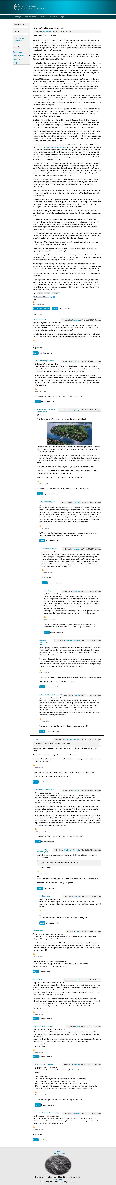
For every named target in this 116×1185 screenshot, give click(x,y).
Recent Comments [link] (18, 55)
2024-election (56, 293)
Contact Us (43, 16)
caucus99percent (28, 6)
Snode (78, 980)
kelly (78, 1027)
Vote (34, 299)
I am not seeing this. (40, 739)
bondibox (46, 32)
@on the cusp (47, 552)
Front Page (17, 16)
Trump (40, 293)
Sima (78, 931)
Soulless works (44, 896)
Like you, (47, 591)
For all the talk (38, 979)
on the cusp (75, 502)
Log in (62, 16)
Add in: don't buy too (47, 502)
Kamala (47, 293)
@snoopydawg (44, 505)
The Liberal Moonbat (73, 640)
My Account (53, 16)
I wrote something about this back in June (51, 147)
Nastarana (76, 320)
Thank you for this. (39, 319)
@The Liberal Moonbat (43, 793)
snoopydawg (74, 410)
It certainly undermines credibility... (43, 642)
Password (16, 31)
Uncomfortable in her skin (44, 790)
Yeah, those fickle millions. (45, 1064)
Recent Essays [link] (17, 59)
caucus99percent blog (41, 308)
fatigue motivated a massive (43, 1026)
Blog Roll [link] (15, 62)
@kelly (37, 1067)
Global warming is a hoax (44, 361)
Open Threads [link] (17, 52)
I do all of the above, (49, 549)
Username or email (19, 24)
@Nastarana (39, 364)
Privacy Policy (58, 1179)
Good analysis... (38, 931)
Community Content (30, 16)
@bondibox (41, 415)
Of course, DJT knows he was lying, (46, 1113)
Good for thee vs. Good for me (50, 695)
